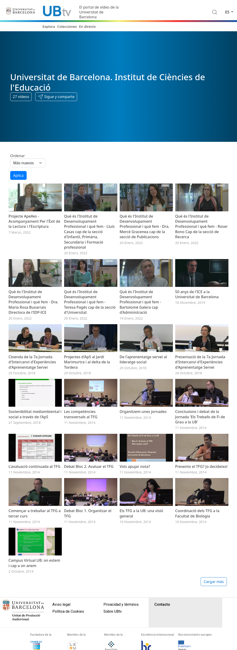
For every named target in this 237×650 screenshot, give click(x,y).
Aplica (18, 175)
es (227, 12)
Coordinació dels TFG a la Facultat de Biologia (197, 560)
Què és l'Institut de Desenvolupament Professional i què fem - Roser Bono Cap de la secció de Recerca (201, 234)
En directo (87, 26)
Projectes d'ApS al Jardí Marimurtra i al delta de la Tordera (87, 385)
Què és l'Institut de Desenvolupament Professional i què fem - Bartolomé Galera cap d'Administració (140, 318)
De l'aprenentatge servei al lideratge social (143, 383)
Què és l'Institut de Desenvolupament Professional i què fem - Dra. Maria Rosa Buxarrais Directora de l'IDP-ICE (33, 318)
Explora (49, 26)
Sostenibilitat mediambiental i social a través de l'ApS (35, 445)
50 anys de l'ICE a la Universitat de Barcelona (197, 310)
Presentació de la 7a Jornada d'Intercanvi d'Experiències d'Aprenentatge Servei (200, 385)
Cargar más (214, 636)
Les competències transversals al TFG (80, 445)
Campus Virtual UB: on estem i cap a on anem (34, 618)
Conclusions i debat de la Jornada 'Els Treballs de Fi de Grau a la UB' (200, 448)
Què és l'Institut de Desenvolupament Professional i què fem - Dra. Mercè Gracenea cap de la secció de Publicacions (144, 234)
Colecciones (67, 26)
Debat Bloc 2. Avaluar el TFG (89, 505)
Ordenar (17, 155)
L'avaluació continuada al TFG (34, 505)
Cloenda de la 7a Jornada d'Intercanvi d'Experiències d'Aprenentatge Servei (32, 385)
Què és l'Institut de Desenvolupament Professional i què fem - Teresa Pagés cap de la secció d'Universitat (89, 318)
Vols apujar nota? (135, 505)
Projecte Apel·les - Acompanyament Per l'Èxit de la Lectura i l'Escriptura (34, 229)
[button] (56, 96)
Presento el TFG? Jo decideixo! (201, 505)
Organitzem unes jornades (143, 442)
